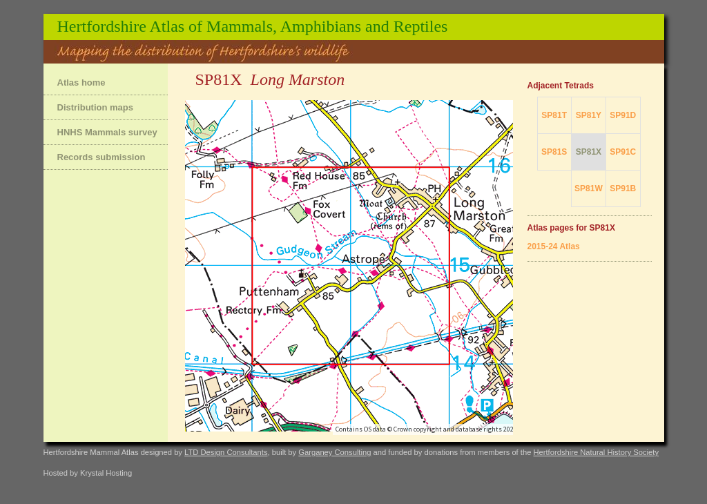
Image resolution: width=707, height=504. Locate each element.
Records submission (101, 157)
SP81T (554, 115)
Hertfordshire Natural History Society (596, 452)
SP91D (623, 115)
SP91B (623, 188)
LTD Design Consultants (225, 452)
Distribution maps (95, 107)
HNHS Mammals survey (107, 132)
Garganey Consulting (334, 452)
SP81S (554, 152)
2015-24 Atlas (553, 246)
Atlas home (81, 82)
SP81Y (588, 115)
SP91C (623, 152)
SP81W (588, 188)
